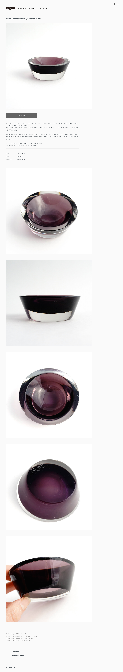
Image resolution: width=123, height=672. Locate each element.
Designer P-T (19, 638)
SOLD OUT (22, 115)
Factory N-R (19, 640)
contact (45, 8)
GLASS (17, 634)
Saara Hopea (29, 638)
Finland (23, 634)
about (20, 8)
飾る (16, 636)
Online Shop (10, 634)
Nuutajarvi (27, 640)
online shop (31, 8)
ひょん (39, 8)
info (24, 8)
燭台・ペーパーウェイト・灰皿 (28, 636)
